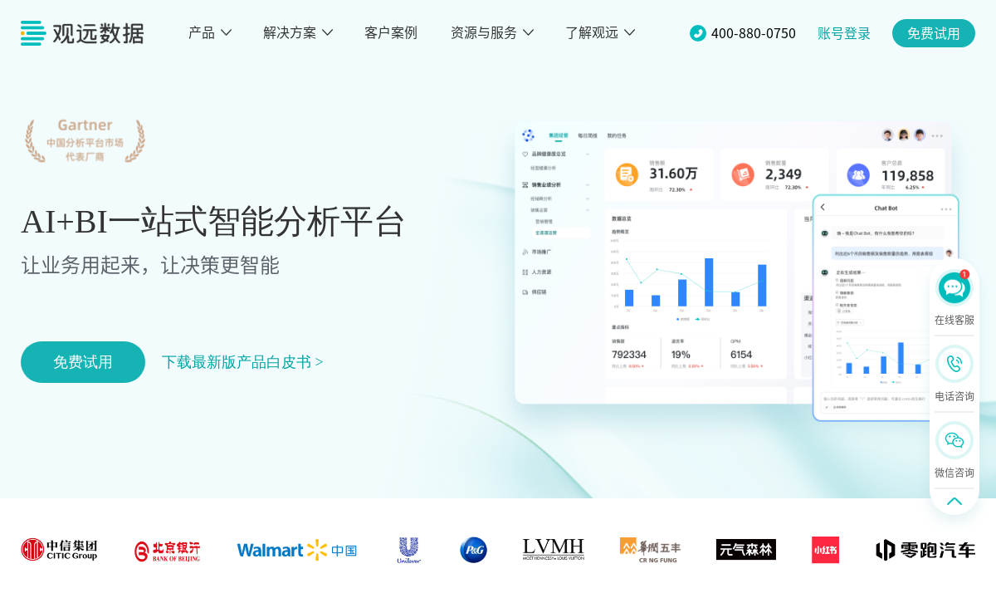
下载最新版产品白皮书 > (243, 362)
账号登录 (844, 33)
